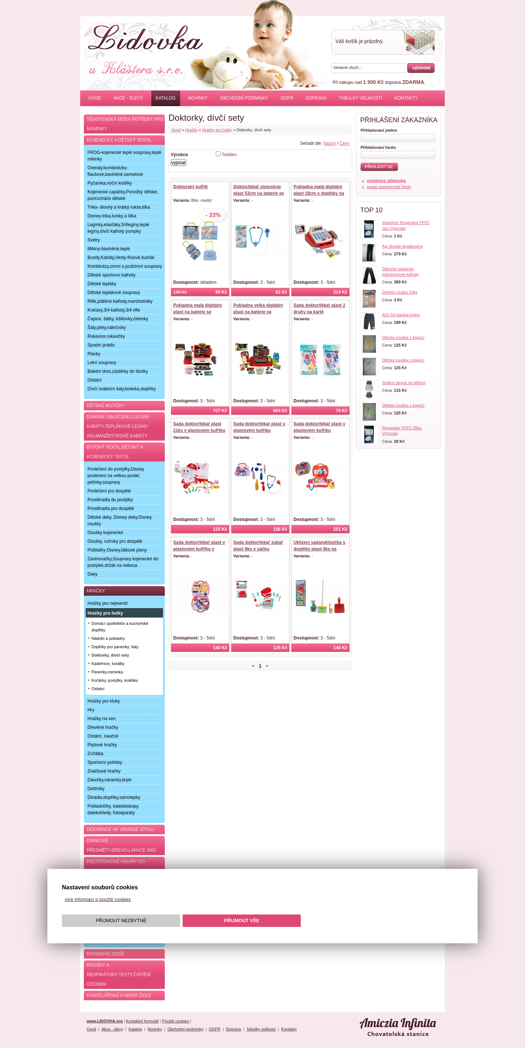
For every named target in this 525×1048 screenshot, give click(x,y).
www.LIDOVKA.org (105, 1021)
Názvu (329, 143)
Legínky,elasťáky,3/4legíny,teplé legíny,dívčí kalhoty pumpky (118, 228)
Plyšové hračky (102, 744)
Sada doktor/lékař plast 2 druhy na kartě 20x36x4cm (319, 312)
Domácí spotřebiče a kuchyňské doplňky (120, 626)
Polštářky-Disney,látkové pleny (117, 550)
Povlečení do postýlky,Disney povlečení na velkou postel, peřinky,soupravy (116, 476)
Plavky (94, 353)
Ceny (344, 143)
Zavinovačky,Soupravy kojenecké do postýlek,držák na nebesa (123, 562)
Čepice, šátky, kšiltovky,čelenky (118, 318)
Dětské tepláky (102, 283)
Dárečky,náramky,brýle (110, 779)
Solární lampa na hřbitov (403, 382)
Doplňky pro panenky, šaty (115, 647)
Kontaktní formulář (142, 1021)
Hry (91, 709)
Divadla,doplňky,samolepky (114, 797)
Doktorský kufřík (190, 186)
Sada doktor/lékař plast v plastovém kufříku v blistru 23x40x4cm (199, 549)
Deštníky (96, 788)
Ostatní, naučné (103, 736)
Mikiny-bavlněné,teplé (109, 248)
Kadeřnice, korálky (108, 663)
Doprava (316, 98)
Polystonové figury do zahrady (116, 866)
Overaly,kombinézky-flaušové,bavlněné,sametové (115, 171)
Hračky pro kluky (104, 701)
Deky (92, 574)
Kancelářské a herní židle (119, 995)
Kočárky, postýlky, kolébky (115, 680)
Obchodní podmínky (244, 98)
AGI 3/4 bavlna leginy (401, 315)
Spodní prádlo (101, 345)
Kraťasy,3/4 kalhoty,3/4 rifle (114, 310)
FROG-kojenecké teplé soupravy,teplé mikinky (125, 156)
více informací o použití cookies (98, 899)
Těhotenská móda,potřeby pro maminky (125, 124)
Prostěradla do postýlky (110, 499)
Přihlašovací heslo (378, 147)
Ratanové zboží (105, 953)
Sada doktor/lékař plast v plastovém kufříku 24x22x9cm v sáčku (319, 430)
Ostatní (95, 380)
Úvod (94, 98)
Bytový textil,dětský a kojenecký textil (115, 452)
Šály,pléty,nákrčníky (107, 327)
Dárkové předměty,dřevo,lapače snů (121, 845)
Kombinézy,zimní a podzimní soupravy (125, 266)
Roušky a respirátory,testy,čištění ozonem (119, 975)
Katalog (166, 98)
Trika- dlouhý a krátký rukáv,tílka (119, 207)
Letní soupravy (102, 362)
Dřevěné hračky (103, 727)
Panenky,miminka (107, 672)
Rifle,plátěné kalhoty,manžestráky (120, 301)
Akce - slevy (128, 98)
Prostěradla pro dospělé (111, 508)
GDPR (287, 98)
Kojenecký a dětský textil (119, 140)
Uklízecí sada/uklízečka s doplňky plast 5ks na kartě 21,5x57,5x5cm (319, 549)
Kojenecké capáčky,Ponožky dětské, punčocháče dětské (123, 195)
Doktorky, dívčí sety (110, 655)
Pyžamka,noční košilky (110, 183)
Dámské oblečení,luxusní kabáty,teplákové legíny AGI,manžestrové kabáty (118, 426)
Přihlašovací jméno (379, 130)
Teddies (229, 154)
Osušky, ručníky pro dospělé (115, 541)
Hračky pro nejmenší (108, 603)
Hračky (191, 130)
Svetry (94, 240)
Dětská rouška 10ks (399, 292)
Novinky (198, 98)
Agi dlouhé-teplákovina (402, 246)
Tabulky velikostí (360, 98)
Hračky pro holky (217, 130)
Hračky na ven (102, 718)
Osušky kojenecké (105, 532)
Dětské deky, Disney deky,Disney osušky (120, 520)
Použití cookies (175, 1021)
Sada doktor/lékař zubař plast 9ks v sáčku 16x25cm (258, 549)
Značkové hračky (104, 771)
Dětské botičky (106, 405)
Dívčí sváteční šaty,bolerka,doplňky (122, 388)
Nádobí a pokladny (108, 638)
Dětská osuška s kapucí (403, 337)
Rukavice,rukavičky (106, 336)
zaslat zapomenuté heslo (389, 187)
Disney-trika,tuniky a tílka (112, 216)
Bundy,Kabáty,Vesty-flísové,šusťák (121, 257)
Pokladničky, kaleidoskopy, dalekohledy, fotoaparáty (113, 809)
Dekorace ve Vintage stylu (120, 829)
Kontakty (406, 98)
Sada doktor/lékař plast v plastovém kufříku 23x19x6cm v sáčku (259, 430)
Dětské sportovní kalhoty (111, 275)
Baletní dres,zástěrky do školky (118, 371)
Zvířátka (95, 753)
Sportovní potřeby (105, 762)
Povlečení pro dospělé (109, 491)
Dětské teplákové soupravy (114, 292)
